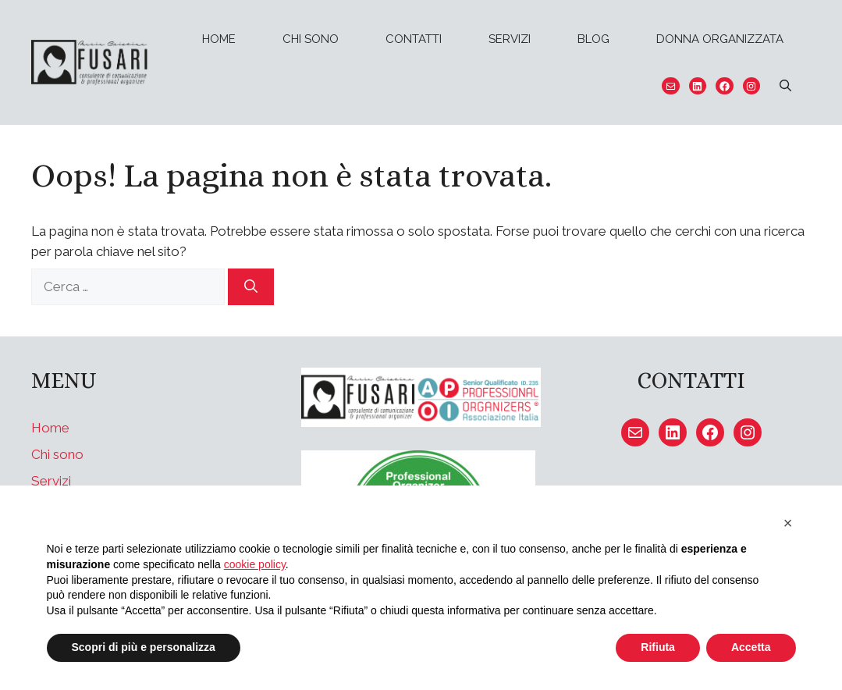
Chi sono (310, 39)
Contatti (413, 39)
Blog (593, 39)
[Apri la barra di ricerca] (785, 85)
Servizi (510, 39)
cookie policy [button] (255, 564)
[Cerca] (251, 287)
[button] (788, 522)
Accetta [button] (751, 647)
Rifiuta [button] (658, 647)
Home (219, 39)
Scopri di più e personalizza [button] (143, 647)
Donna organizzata (719, 39)
